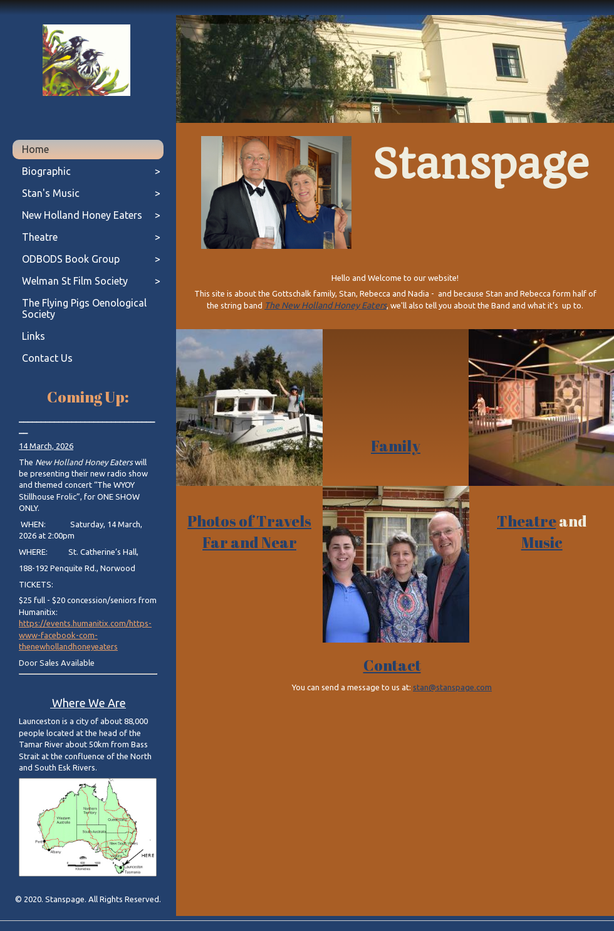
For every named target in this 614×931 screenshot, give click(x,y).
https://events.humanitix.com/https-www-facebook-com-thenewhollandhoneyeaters (85, 635)
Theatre (526, 521)
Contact (392, 665)
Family (395, 446)
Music (542, 542)
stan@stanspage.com (452, 687)
